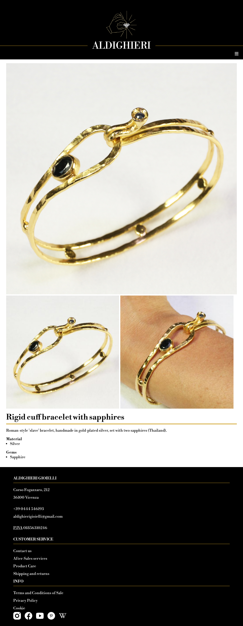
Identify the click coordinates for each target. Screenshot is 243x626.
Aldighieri (121, 46)
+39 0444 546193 (28, 509)
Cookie (19, 608)
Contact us (22, 551)
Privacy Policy (25, 600)
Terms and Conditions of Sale (38, 593)
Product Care (24, 566)
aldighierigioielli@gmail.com (38, 516)
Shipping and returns (31, 573)
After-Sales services (30, 558)
